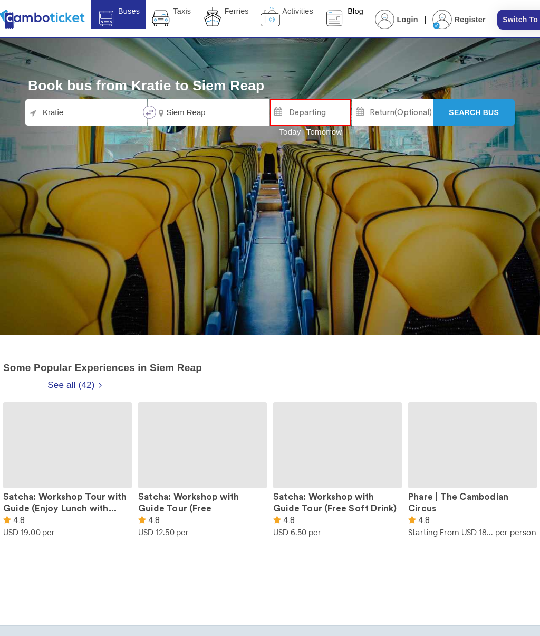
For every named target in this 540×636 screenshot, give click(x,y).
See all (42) (74, 385)
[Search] (474, 112)
